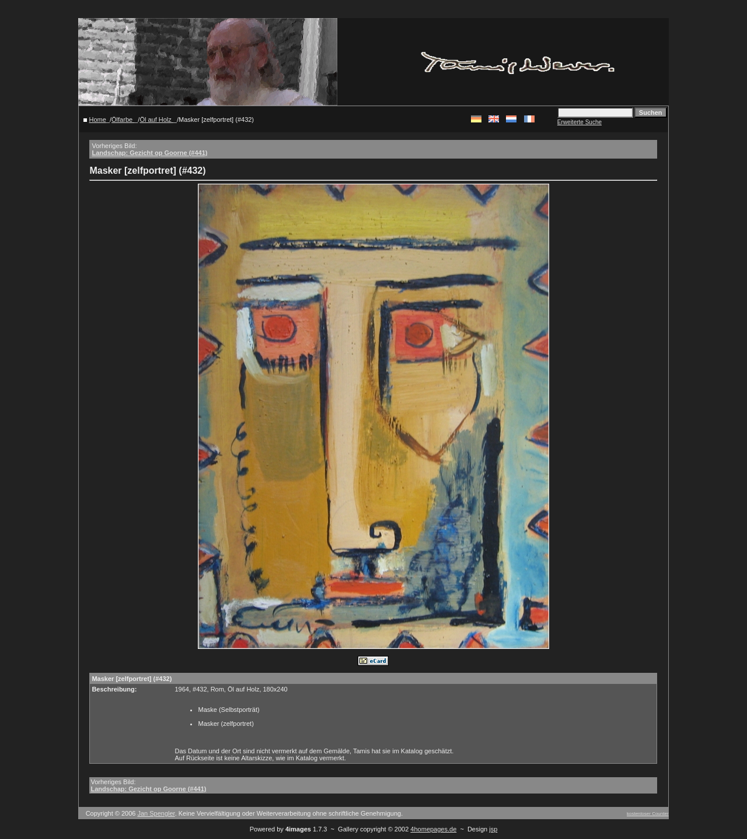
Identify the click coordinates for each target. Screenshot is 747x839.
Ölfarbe (122, 119)
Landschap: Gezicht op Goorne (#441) (149, 152)
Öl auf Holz (156, 119)
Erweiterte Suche (579, 122)
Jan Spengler (155, 813)
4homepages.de (433, 829)
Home (97, 119)
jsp (493, 829)
